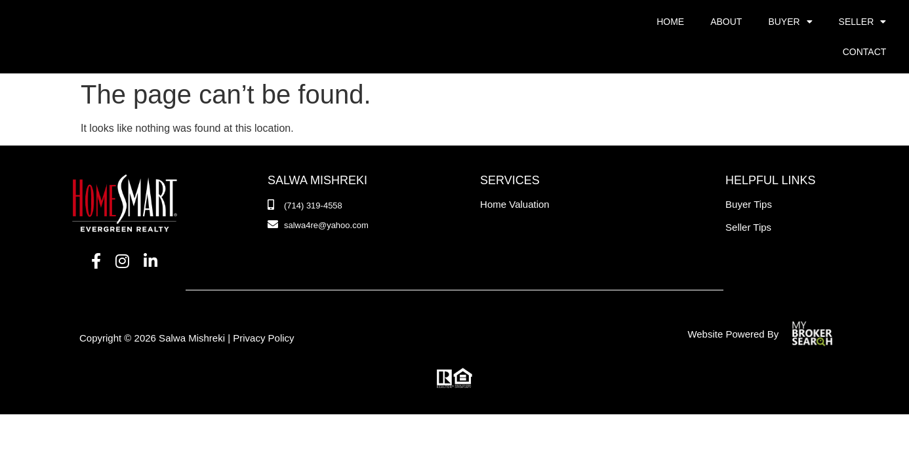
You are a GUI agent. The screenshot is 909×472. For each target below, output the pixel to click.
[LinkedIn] (150, 231)
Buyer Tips (748, 174)
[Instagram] (122, 231)
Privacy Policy (263, 307)
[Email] (318, 195)
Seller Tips (748, 197)
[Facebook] (96, 231)
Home (670, 21)
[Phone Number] (305, 175)
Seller (863, 21)
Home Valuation (515, 174)
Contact (865, 52)
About (726, 21)
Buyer (790, 21)
